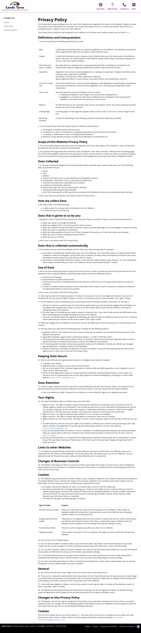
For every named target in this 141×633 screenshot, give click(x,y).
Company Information (108, 626)
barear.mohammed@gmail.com (62, 377)
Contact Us (9, 18)
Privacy (95, 626)
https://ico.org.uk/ (50, 435)
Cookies (6, 22)
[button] (133, 6)
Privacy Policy (8, 26)
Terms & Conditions (10, 30)
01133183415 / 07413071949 (55, 626)
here (127, 32)
